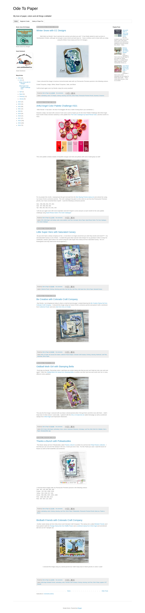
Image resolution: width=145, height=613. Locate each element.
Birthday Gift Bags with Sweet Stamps (125, 50)
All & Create (44, 429)
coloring (59, 95)
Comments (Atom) (49, 594)
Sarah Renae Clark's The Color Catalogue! (58, 212)
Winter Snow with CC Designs (51, 30)
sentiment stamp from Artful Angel (87, 526)
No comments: (60, 93)
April (20, 91)
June (20, 80)
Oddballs (100, 429)
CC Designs (53, 95)
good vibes (62, 289)
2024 (19, 102)
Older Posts (105, 591)
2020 (19, 111)
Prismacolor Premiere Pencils (86, 95)
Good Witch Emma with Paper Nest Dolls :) (126, 68)
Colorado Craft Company (80, 354)
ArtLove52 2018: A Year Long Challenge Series (125, 33)
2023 (19, 104)
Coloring (52, 289)
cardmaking (44, 95)
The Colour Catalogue (42, 221)
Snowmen (101, 95)
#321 (42, 220)
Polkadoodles (76, 511)
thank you (97, 511)
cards (48, 95)
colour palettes (63, 220)
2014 (19, 125)
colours (65, 429)
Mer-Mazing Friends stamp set (85, 197)
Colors (61, 429)
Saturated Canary (98, 289)
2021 (19, 109)
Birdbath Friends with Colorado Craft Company (59, 520)
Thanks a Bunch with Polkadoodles (53, 441)
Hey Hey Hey (68, 289)
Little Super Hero (82, 289)
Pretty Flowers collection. (98, 445)
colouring (63, 95)
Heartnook (98, 354)
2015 (19, 123)
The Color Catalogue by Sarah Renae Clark (84, 114)
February (22, 96)
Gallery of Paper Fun (37, 21)
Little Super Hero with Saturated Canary (56, 232)
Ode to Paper (75, 95)
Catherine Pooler (45, 289)
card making (53, 220)
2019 (19, 113)
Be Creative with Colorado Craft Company (57, 299)
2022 (19, 106)
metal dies (39, 356)
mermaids (75, 220)
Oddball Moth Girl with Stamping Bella (55, 366)
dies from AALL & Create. (63, 307)
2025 (19, 78)
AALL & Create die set (78, 415)
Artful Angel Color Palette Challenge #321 (56, 106)
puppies (102, 582)
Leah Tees (68, 95)
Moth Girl (95, 429)
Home (16, 21)
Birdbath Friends (99, 524)
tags (50, 430)
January (21, 99)
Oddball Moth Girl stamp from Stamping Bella (60, 372)
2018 (19, 116)
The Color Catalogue (101, 220)
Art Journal (51, 354)
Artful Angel (47, 220)
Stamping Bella (44, 430)
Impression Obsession (73, 429)
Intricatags (81, 429)
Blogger (80, 608)
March (21, 94)
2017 (19, 118)
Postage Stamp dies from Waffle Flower (61, 526)
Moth (91, 429)
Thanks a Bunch (70, 445)
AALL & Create (44, 354)
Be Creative (57, 354)
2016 (19, 120)
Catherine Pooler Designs (67, 354)
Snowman (96, 95)
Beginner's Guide (25, 21)
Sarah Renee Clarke (91, 220)
